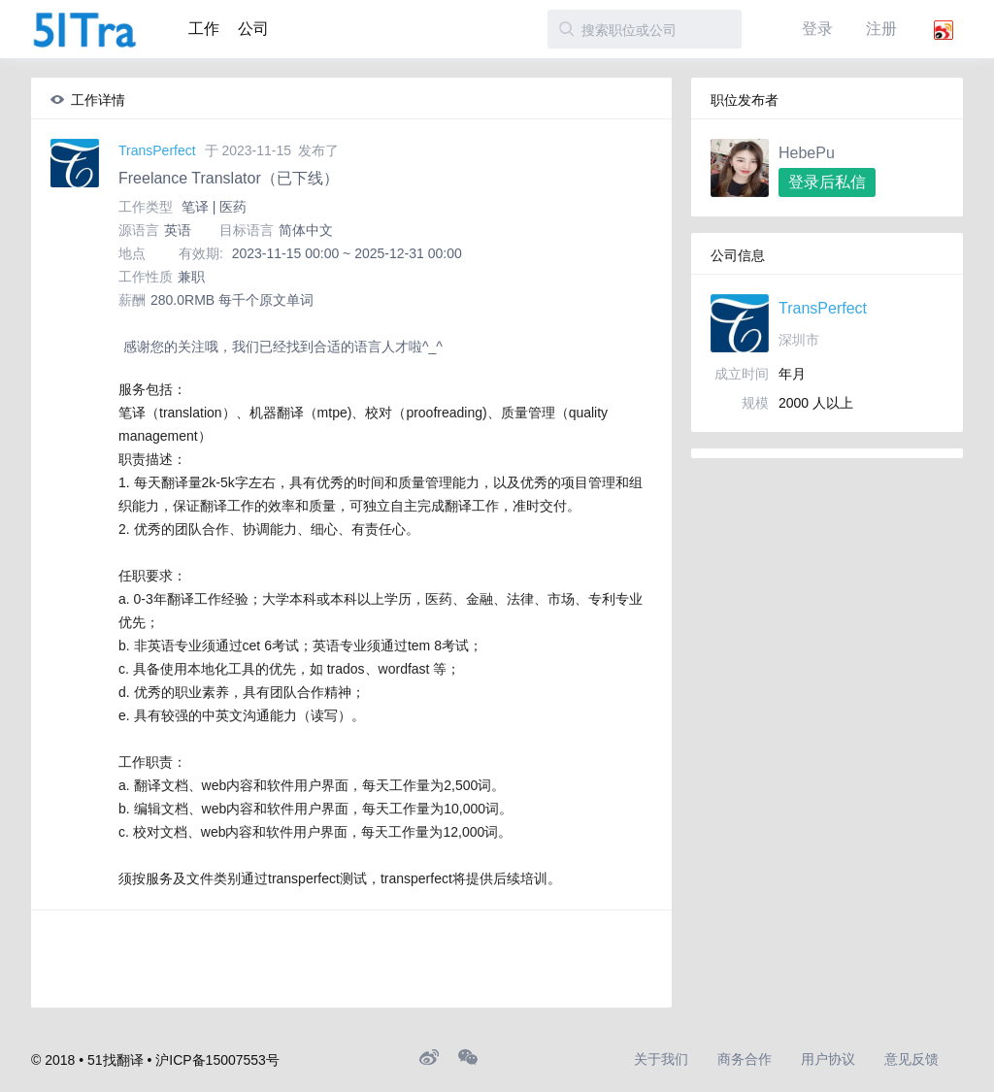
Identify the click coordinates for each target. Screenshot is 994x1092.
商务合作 (744, 1059)
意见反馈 (911, 1059)
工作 (203, 28)
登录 (817, 28)
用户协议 (828, 1059)
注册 (881, 28)
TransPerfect (157, 150)
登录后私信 (827, 182)
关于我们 (661, 1059)
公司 (253, 28)
